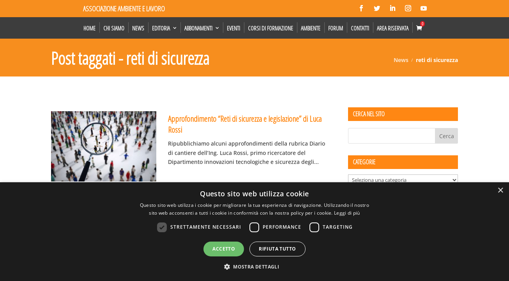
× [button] (500, 191)
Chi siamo (113, 28)
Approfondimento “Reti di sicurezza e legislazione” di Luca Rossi (245, 124)
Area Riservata (392, 28)
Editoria (161, 28)
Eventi (233, 28)
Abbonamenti (198, 28)
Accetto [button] (223, 248)
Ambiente (310, 28)
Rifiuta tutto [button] (277, 248)
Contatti (360, 28)
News (138, 28)
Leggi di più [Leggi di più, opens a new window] (347, 213)
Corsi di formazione (270, 28)
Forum (335, 28)
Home (89, 28)
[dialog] (254, 231)
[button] (254, 267)
